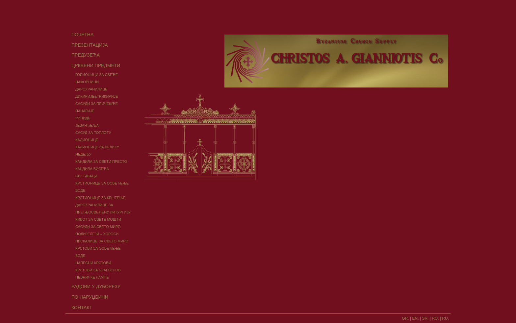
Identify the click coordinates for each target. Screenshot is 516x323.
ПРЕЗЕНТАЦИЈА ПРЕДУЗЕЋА (89, 50)
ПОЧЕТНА (82, 34)
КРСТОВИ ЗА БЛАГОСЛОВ (98, 270)
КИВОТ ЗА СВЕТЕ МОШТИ (98, 219)
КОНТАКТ (81, 307)
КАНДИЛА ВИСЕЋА (92, 169)
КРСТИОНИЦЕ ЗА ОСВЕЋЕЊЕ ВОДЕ (102, 186)
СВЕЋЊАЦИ (86, 176)
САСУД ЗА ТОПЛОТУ (93, 133)
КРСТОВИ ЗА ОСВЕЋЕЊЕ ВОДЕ (98, 252)
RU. (445, 318)
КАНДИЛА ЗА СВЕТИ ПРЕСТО (101, 161)
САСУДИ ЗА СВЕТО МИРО (98, 227)
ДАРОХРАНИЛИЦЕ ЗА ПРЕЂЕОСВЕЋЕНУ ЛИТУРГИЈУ (103, 208)
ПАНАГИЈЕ (84, 111)
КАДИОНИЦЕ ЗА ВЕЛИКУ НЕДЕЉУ (97, 150)
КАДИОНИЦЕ (86, 140)
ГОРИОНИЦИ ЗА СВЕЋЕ (96, 75)
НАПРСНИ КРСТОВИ (93, 263)
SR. (425, 318)
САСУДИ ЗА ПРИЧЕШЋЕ (96, 104)
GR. (405, 318)
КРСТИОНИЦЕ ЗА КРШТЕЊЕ (100, 198)
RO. (435, 318)
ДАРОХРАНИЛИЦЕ (91, 89)
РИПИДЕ (82, 118)
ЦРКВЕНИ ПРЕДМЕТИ (95, 65)
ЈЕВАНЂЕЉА (87, 125)
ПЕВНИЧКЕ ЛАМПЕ (92, 277)
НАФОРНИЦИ (87, 82)
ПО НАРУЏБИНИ (89, 297)
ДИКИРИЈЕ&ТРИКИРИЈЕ (96, 96)
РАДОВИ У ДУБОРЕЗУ (95, 286)
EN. (415, 318)
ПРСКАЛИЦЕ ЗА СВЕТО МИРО (101, 241)
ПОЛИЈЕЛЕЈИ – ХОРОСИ (97, 234)
